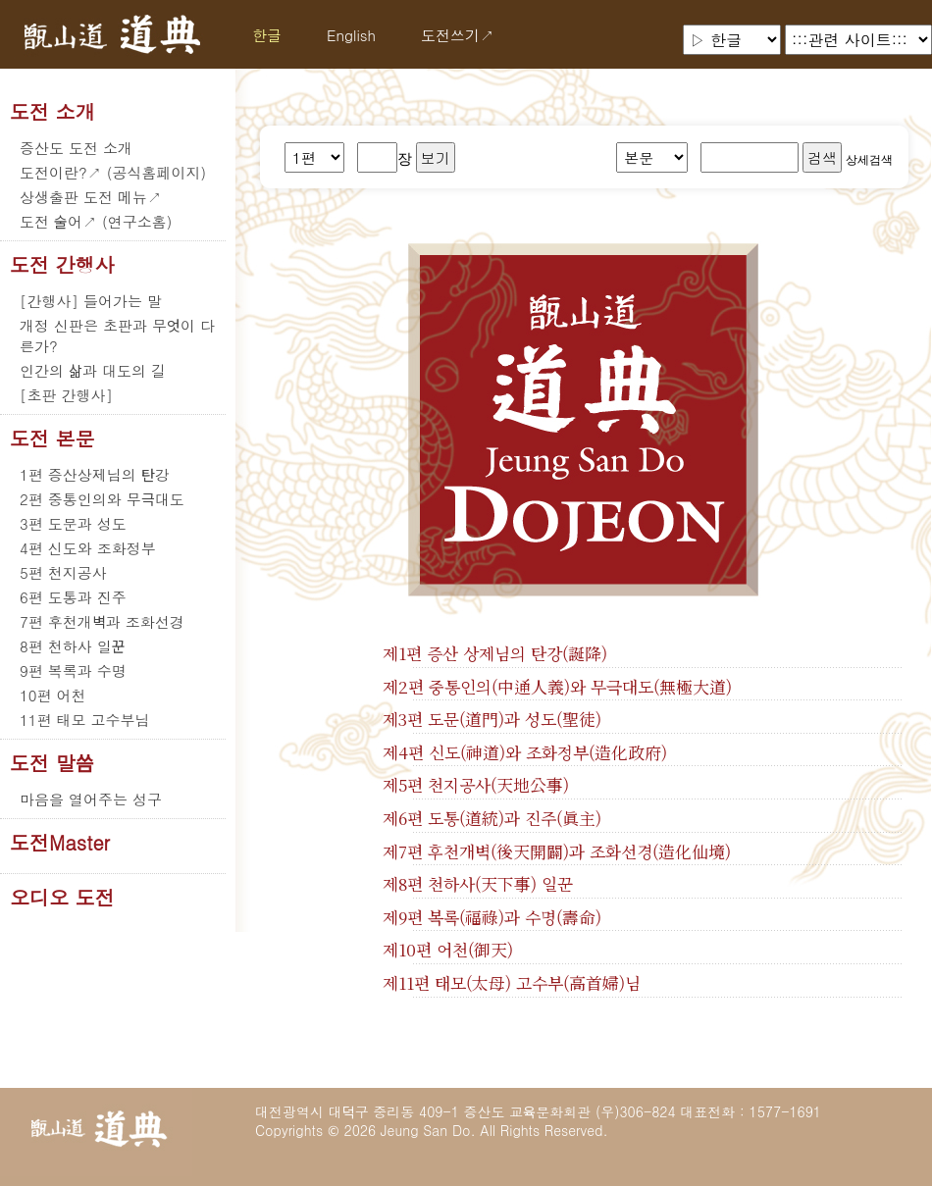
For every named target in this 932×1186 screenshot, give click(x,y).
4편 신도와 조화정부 (88, 548)
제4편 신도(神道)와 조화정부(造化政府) (525, 752)
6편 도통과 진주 (73, 597)
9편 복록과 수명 (73, 670)
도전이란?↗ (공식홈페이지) (113, 172)
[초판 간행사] (66, 395)
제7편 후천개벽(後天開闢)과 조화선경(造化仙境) (557, 851)
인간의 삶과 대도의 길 (93, 370)
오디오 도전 (62, 897)
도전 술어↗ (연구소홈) (96, 221)
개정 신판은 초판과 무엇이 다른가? (117, 335)
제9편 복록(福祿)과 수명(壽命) (492, 917)
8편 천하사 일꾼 (73, 646)
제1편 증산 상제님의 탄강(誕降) (495, 653)
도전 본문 (52, 438)
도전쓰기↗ (457, 35)
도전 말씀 (51, 763)
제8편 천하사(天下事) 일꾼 (478, 884)
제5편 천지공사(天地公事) (476, 785)
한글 (267, 35)
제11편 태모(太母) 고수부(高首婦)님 (512, 983)
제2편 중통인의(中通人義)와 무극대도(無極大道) (557, 686)
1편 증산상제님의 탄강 (95, 474)
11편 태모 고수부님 (85, 719)
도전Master (60, 842)
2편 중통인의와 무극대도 (102, 499)
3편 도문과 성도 (73, 523)
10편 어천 (53, 695)
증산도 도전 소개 (76, 147)
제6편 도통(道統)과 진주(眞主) (492, 818)
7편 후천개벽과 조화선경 (102, 621)
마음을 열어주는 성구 (91, 799)
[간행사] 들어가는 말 (91, 300)
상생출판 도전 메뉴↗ (91, 196)
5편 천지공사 (63, 572)
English (351, 35)
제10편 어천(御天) (448, 949)
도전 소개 (52, 112)
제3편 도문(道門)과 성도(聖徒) (492, 719)
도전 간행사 (62, 265)
